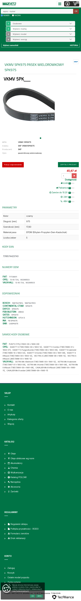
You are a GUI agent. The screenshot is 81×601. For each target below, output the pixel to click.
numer (6, 15)
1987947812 (17, 303)
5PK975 (29, 306)
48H (67, 201)
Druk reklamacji (16, 538)
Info (39, 596)
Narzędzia (13, 482)
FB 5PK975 (12, 321)
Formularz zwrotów (18, 533)
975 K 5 (21, 318)
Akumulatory (14, 463)
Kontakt (11, 405)
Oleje (11, 453)
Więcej (10, 424)
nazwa (18, 15)
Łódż (67, 183)
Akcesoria (13, 487)
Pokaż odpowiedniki (13, 165)
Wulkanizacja (15, 472)
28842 (21, 312)
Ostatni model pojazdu (18, 577)
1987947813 (30, 303)
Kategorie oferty (15, 419)
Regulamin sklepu (17, 524)
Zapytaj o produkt (68, 164)
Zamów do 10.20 (61, 192)
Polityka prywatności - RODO (23, 529)
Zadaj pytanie (14, 582)
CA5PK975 (13, 324)
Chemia (12, 468)
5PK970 (14, 315)
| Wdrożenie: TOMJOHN (50, 593)
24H (67, 197)
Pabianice (65, 187)
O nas (10, 410)
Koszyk (11, 572)
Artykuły (11, 414)
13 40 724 (14, 280)
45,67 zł (71, 170)
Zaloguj (11, 568)
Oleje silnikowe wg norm (20, 458)
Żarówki (12, 491)
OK (76, 11)
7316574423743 (10, 256)
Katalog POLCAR (17, 477)
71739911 (13, 277)
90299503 (24, 280)
